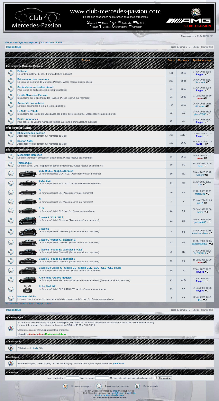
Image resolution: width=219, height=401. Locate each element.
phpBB (116, 391)
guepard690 (200, 222)
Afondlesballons (200, 233)
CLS (41, 208)
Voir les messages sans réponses (22, 42)
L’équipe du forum (44, 303)
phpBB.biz (131, 393)
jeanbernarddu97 (200, 243)
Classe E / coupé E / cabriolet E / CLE (60, 249)
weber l (200, 175)
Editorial (22, 71)
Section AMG (25, 141)
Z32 (200, 184)
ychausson (118, 363)
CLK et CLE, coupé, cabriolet (56, 171)
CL (40, 199)
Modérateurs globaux (55, 334)
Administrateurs (36, 334)
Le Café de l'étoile (27, 111)
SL (40, 190)
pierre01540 (200, 114)
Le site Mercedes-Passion (32, 95)
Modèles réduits (26, 296)
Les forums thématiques (19, 149)
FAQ (112, 23)
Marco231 (200, 194)
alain (200, 98)
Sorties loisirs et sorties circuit (35, 87)
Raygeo (200, 74)
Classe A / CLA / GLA (51, 217)
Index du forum (13, 47)
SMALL (200, 144)
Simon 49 (200, 82)
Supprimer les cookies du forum (19, 303)
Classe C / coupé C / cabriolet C (57, 239)
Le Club (138, 23)
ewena (200, 212)
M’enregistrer (119, 27)
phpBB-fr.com (118, 393)
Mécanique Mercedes (29, 155)
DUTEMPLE (200, 253)
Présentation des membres (33, 79)
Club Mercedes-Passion (18, 128)
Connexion (135, 27)
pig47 (200, 203)
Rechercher (125, 23)
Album (103, 23)
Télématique (24, 163)
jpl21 (200, 299)
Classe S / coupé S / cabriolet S (57, 258)
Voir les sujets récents (51, 42)
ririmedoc (200, 106)
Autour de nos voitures (30, 103)
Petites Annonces (27, 119)
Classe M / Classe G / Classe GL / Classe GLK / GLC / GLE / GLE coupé (80, 267)
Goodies (104, 27)
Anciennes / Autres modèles (55, 277)
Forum (93, 27)
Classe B (44, 228)
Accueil (92, 23)
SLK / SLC (45, 180)
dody (35, 348)
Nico (200, 166)
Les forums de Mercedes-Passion (24, 66)
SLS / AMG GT (47, 286)
